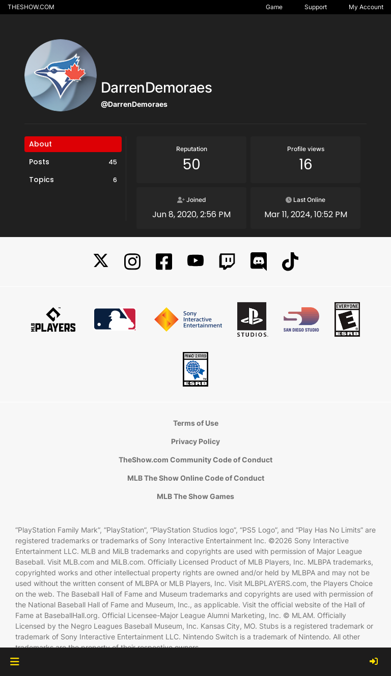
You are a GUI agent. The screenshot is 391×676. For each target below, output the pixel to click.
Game (274, 7)
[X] (101, 261)
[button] (14, 662)
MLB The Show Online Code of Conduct (195, 478)
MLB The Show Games (195, 496)
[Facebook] (164, 261)
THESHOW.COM (31, 7)
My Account (366, 7)
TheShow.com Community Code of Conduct (195, 459)
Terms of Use (195, 423)
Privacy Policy (195, 441)
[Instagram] (132, 261)
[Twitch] (227, 261)
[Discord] (258, 261)
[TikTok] (290, 261)
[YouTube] (195, 261)
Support (315, 7)
